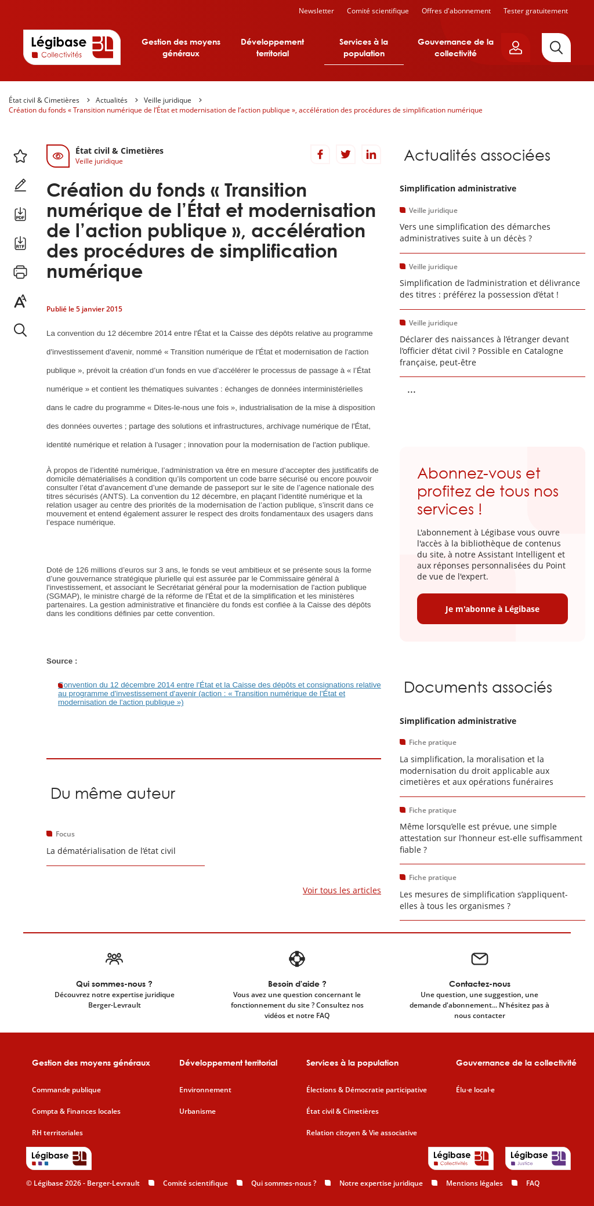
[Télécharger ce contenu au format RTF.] (20, 243)
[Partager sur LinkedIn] (371, 154)
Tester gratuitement (536, 11)
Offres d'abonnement (456, 11)
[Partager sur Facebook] (320, 154)
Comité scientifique (378, 11)
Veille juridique (167, 100)
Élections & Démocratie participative (366, 1090)
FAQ (532, 1183)
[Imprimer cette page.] (20, 272)
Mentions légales (474, 1183)
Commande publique (66, 1090)
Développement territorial (272, 47)
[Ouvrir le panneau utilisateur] (515, 47)
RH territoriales (57, 1133)
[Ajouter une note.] (20, 185)
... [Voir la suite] (411, 389)
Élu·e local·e (475, 1090)
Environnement (205, 1090)
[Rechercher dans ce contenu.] (20, 330)
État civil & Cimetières (44, 100)
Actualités (112, 100)
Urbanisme (197, 1111)
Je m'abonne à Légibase (492, 608)
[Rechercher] (556, 47)
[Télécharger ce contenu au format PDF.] (20, 214)
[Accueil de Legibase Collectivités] (72, 47)
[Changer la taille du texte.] (20, 301)
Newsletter (316, 11)
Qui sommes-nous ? (283, 1183)
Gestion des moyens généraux (181, 47)
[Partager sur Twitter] (346, 154)
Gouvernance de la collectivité (456, 47)
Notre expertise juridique (381, 1183)
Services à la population (363, 47)
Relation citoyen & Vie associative (361, 1133)
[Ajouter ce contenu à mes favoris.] (20, 156)
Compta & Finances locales (76, 1111)
